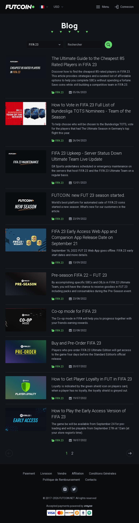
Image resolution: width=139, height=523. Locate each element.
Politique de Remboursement (61, 479)
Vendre (61, 473)
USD (59, 7)
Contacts (90, 479)
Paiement (29, 473)
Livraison (46, 473)
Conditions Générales (102, 473)
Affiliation (78, 473)
